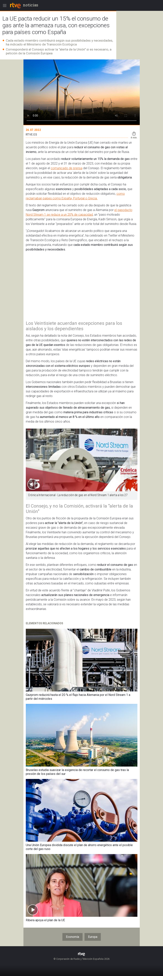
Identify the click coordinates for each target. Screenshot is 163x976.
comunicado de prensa (66, 168)
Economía (72, 937)
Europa (92, 937)
